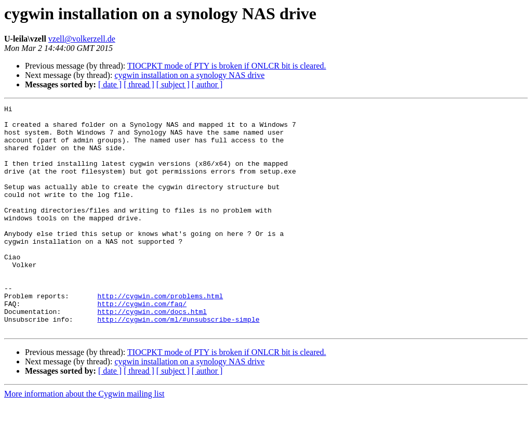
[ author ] (207, 84)
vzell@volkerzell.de (81, 38)
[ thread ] (139, 84)
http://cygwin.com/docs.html (152, 353)
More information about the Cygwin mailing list (84, 438)
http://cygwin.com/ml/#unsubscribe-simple (178, 362)
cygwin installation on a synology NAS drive (189, 75)
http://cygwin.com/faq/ (142, 344)
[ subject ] (173, 84)
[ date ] (110, 84)
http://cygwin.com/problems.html (160, 334)
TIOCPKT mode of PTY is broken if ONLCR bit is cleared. (226, 65)
